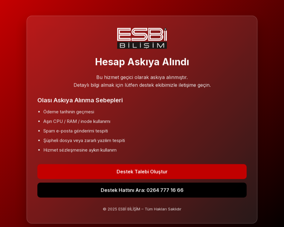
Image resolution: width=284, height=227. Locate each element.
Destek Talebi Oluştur (142, 172)
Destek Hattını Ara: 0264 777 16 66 (142, 190)
